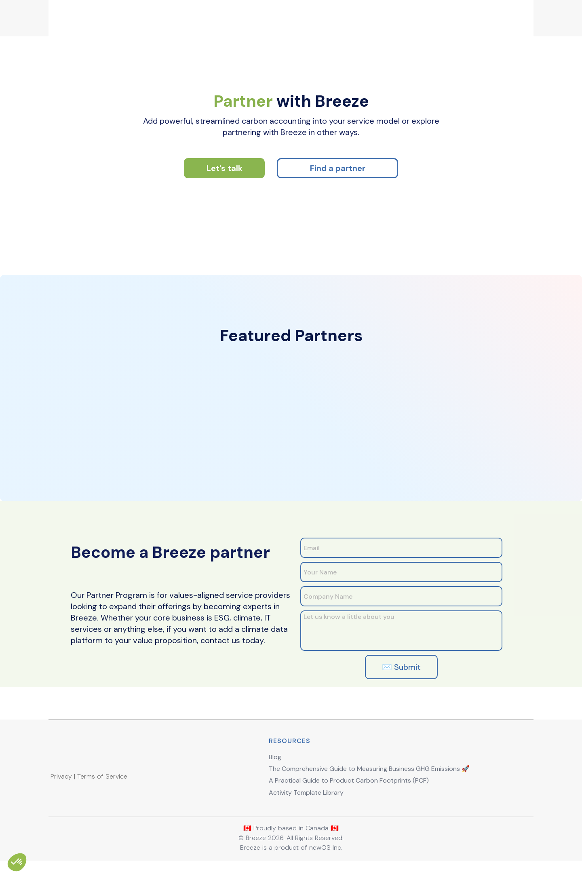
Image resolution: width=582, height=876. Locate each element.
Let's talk (224, 176)
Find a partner (337, 176)
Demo (338, 16)
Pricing (281, 16)
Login (503, 16)
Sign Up (459, 16)
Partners (395, 16)
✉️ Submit (400, 675)
